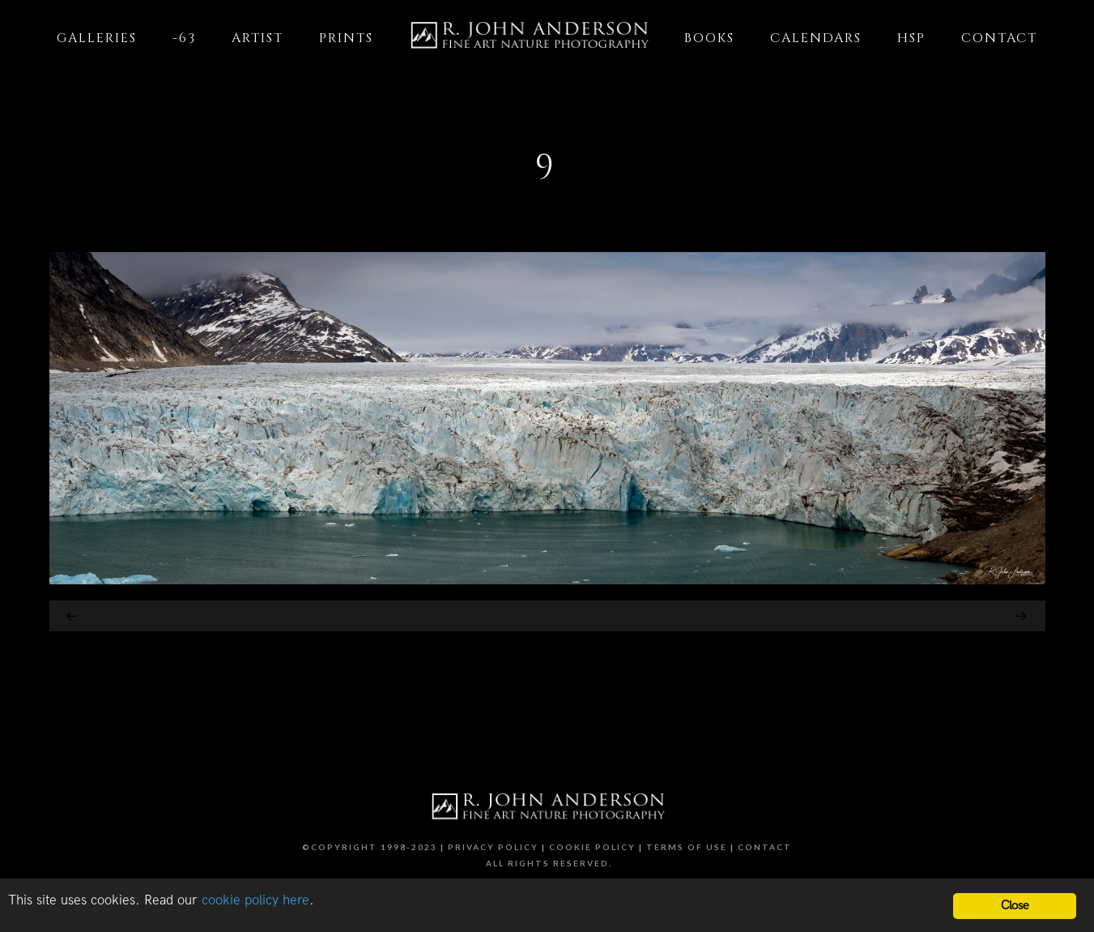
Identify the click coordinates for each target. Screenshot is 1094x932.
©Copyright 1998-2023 (369, 847)
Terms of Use (686, 847)
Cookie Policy (592, 847)
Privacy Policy (493, 847)
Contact (765, 847)
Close (1015, 905)
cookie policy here (255, 900)
